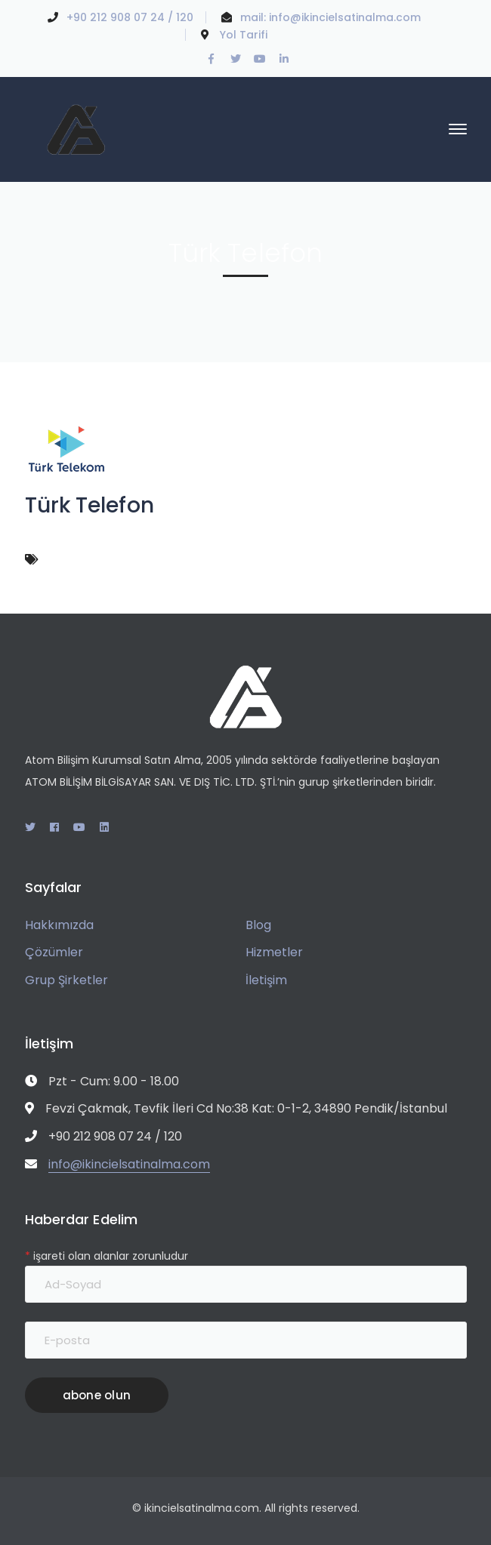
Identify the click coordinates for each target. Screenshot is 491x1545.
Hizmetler (274, 952)
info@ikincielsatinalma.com (345, 17)
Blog (258, 925)
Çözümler (54, 952)
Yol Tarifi (243, 34)
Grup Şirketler (66, 980)
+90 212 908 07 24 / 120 (129, 17)
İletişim (266, 980)
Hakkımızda (59, 925)
